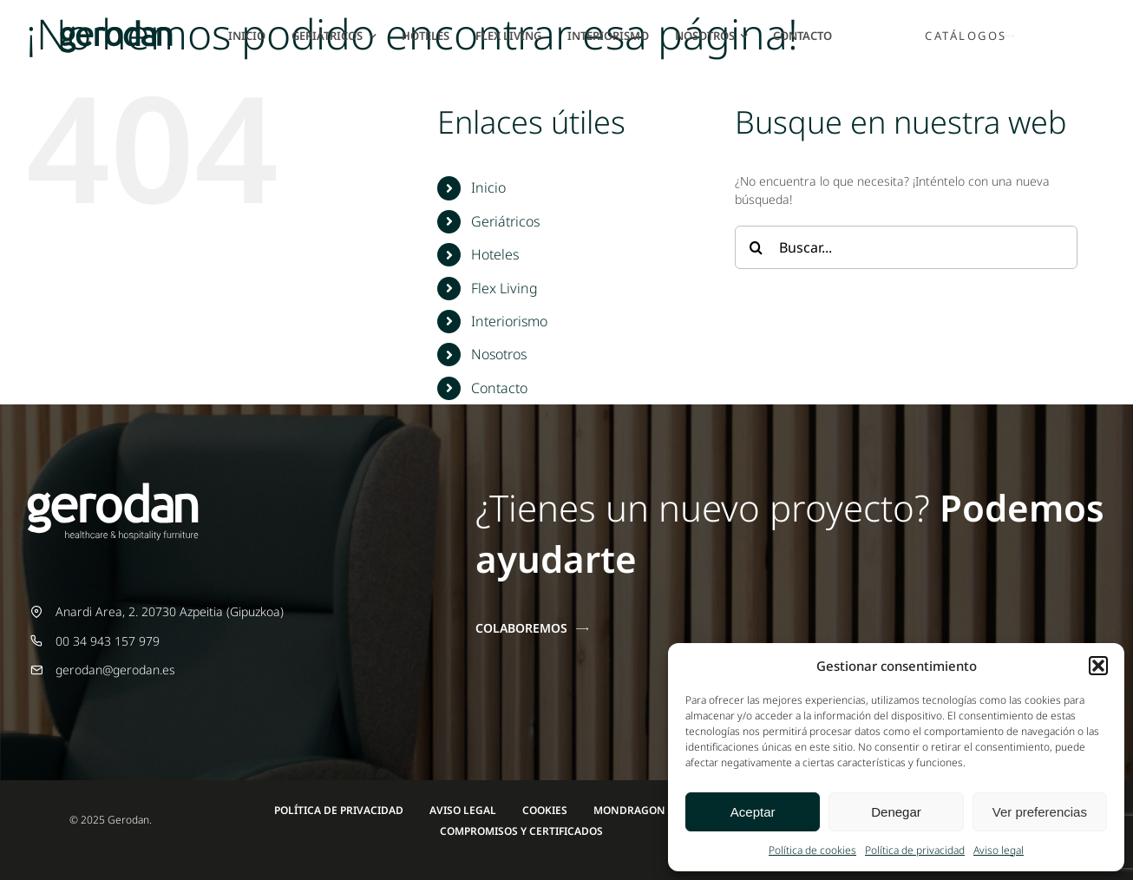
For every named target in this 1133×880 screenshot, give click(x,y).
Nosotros (499, 354)
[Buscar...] (906, 247)
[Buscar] (756, 247)
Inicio (488, 187)
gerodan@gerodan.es (115, 669)
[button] (1098, 665)
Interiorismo (509, 321)
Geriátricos (505, 221)
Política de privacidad (915, 850)
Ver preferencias (1039, 811)
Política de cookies (812, 850)
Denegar (896, 811)
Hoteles (495, 254)
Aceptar (753, 811)
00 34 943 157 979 (108, 641)
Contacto (499, 387)
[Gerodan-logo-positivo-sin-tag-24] (116, 25)
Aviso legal (998, 850)
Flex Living (504, 288)
